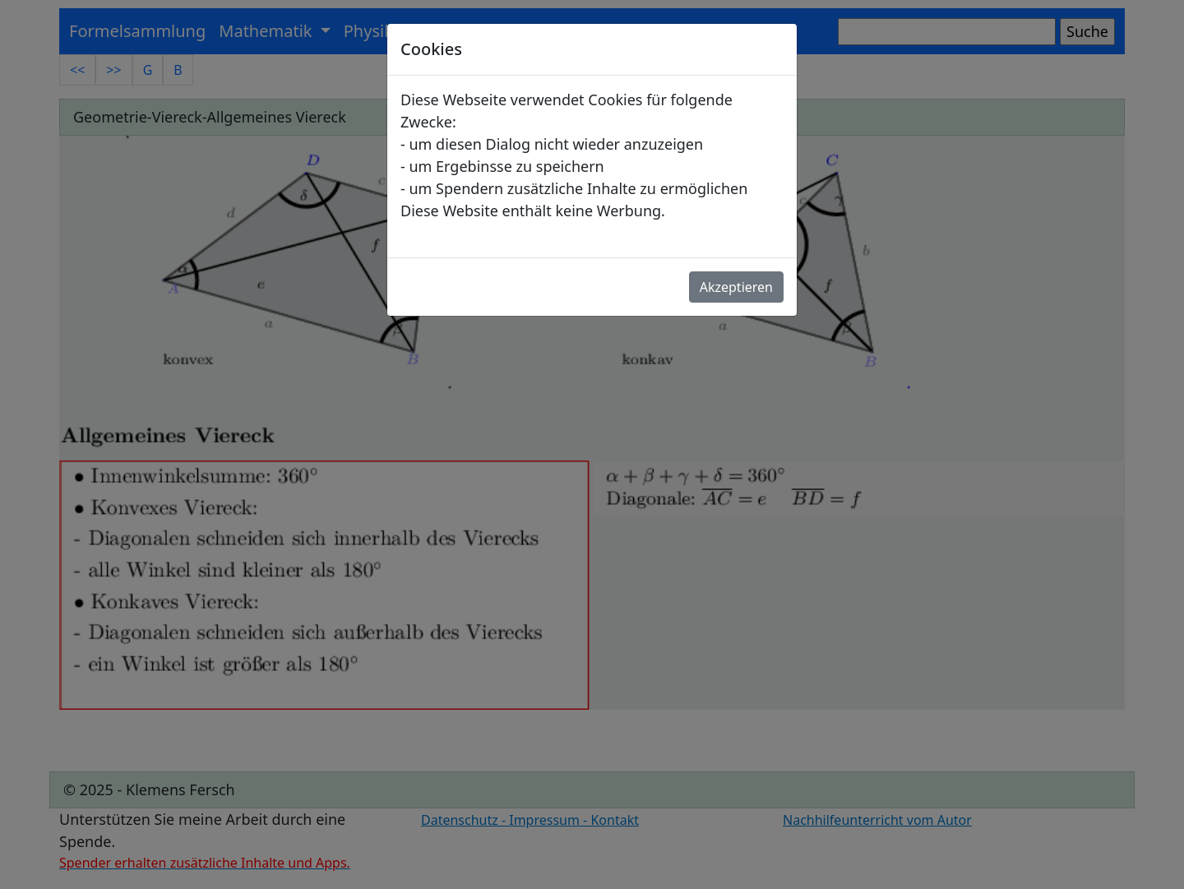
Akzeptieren (736, 287)
